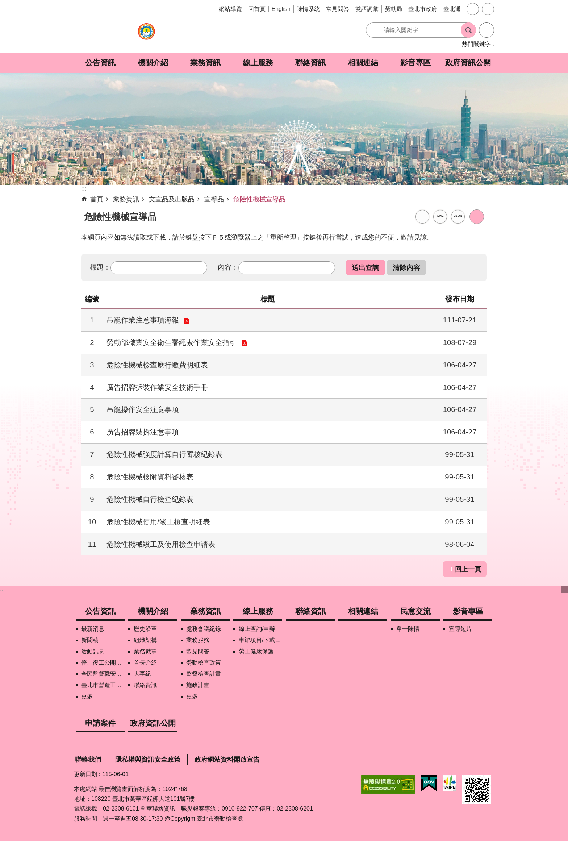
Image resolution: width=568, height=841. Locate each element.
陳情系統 (308, 9)
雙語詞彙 (367, 9)
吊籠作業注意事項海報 (142, 320)
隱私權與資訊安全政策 (147, 759)
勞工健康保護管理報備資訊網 (260, 651)
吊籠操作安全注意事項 (142, 409)
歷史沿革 (145, 629)
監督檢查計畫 (203, 674)
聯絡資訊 (310, 62)
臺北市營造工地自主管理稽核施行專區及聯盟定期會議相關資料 (103, 685)
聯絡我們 (88, 759)
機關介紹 (153, 62)
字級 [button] (473, 9)
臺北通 (452, 9)
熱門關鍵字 (476, 44)
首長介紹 (145, 662)
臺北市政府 (422, 9)
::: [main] (84, 188)
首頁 (96, 199)
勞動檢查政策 (203, 662)
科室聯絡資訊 (158, 808)
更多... (89, 696)
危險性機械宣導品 (259, 199)
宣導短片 (460, 629)
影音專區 (415, 62)
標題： (100, 267)
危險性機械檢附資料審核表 (149, 477)
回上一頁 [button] (468, 569)
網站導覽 (230, 9)
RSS (422, 217)
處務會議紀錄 (203, 629)
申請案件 (100, 723)
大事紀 (142, 674)
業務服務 (197, 640)
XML (440, 215)
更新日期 (85, 774)
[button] (365, 267)
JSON (458, 215)
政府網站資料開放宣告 (227, 759)
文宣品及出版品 (172, 199)
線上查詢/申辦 (257, 629)
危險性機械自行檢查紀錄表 (149, 499)
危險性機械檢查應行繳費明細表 (157, 365)
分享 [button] (488, 9)
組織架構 (145, 640)
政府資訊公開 (468, 62)
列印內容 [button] (476, 216)
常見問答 (337, 9)
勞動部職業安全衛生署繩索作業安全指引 (171, 342)
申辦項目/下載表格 (260, 640)
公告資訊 (100, 62)
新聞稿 (90, 640)
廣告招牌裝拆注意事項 (142, 432)
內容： (228, 267)
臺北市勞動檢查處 (146, 35)
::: (2, 589)
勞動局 (393, 9)
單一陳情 (407, 629)
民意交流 (415, 611)
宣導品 (214, 199)
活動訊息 (92, 651)
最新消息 (92, 629)
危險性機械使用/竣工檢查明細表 (158, 522)
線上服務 (258, 62)
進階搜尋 (486, 30)
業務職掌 (145, 651)
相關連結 (363, 62)
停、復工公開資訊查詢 (103, 662)
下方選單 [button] (564, 589)
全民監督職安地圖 (103, 674)
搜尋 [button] (468, 30)
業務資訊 (205, 62)
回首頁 (257, 9)
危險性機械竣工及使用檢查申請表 (160, 544)
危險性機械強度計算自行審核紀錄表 (164, 454)
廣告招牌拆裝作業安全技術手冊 (157, 387)
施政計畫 (197, 685)
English (281, 9)
